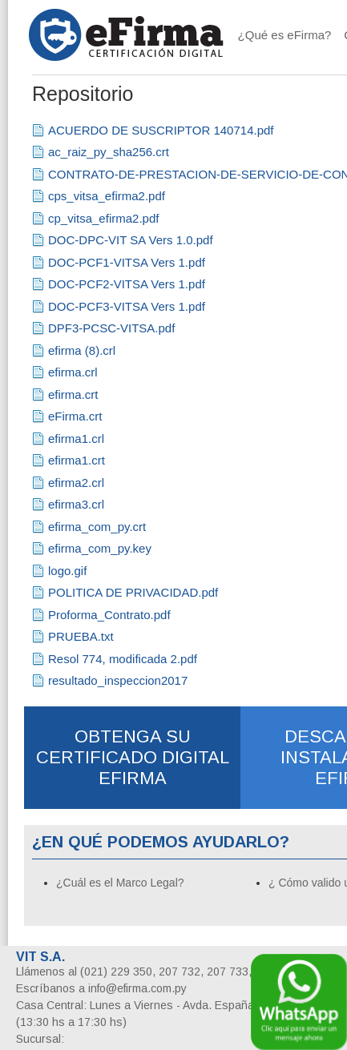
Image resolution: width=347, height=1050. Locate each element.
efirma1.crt (76, 460)
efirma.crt (73, 394)
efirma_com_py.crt (97, 526)
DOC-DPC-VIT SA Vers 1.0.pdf (130, 240)
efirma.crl (73, 372)
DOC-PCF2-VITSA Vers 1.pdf (126, 284)
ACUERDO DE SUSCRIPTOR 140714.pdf (161, 130)
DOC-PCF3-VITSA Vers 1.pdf (126, 306)
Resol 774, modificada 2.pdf (122, 659)
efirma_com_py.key (99, 548)
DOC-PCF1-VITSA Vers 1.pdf (126, 262)
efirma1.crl (76, 438)
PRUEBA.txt (81, 636)
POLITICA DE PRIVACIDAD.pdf (133, 592)
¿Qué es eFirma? (285, 35)
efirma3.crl (76, 504)
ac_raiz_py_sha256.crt (108, 152)
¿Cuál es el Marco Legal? (120, 882)
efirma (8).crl (81, 350)
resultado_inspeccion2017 (118, 680)
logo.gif (67, 570)
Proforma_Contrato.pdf (109, 615)
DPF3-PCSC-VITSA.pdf (111, 328)
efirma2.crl (76, 482)
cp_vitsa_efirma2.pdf (103, 218)
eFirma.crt (75, 416)
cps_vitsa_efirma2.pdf (106, 196)
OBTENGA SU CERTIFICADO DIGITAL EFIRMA (132, 757)
